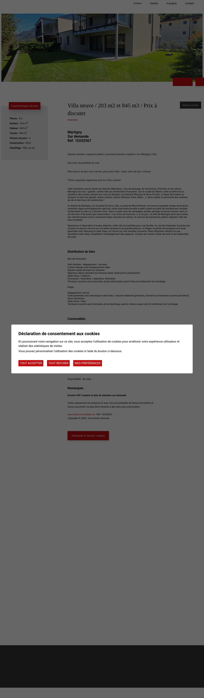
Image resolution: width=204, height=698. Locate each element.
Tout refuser (58, 363)
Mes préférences (87, 363)
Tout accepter (31, 363)
